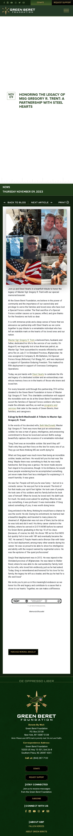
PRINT (62, 203)
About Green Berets (36, 832)
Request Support (62, 3)
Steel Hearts (38, 374)
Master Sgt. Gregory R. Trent (21, 340)
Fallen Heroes (36, 826)
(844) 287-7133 (40, 758)
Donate (40, 3)
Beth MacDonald (47, 425)
